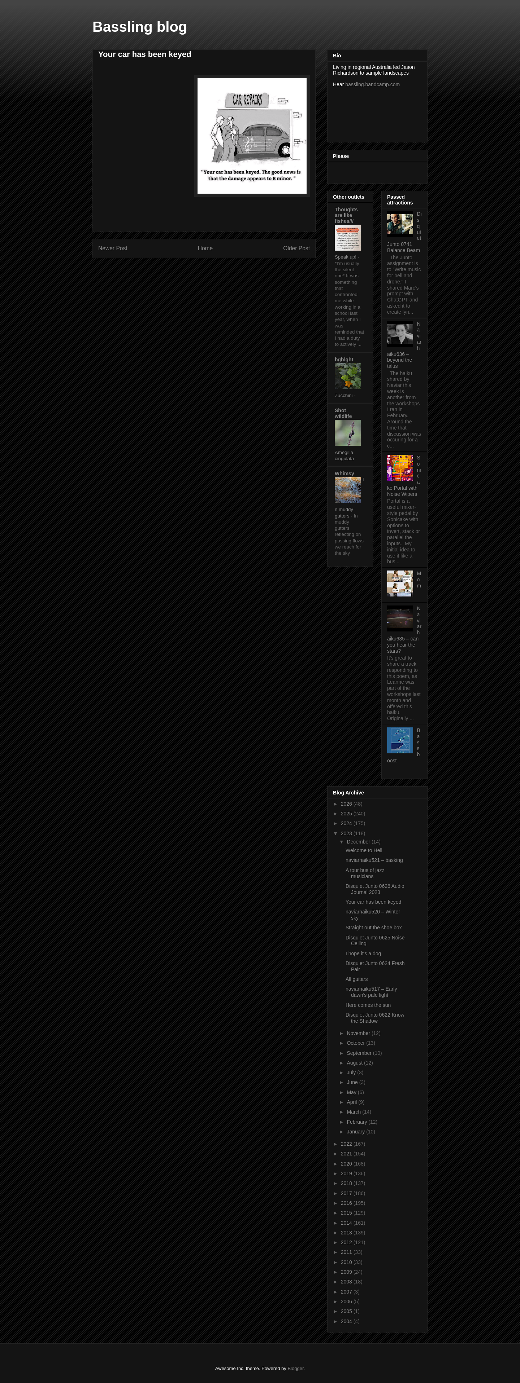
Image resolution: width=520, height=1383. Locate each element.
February (357, 1122)
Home (205, 248)
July (352, 1072)
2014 (347, 1223)
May (352, 1092)
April (352, 1102)
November (359, 1033)
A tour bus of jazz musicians (365, 873)
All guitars (357, 979)
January (356, 1132)
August (355, 1063)
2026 (347, 804)
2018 (347, 1183)
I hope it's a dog (363, 953)
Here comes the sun (368, 1005)
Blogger (295, 1368)
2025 (347, 813)
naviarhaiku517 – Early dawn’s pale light (371, 992)
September (360, 1053)
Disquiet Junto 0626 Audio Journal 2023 (375, 889)
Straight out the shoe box (374, 927)
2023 (347, 833)
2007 (347, 1292)
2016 (347, 1203)
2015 (347, 1213)
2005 (347, 1311)
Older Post (296, 248)
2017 (347, 1193)
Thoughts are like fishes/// (346, 215)
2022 (347, 1144)
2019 (347, 1173)
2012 (347, 1242)
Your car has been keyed (373, 902)
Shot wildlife (343, 413)
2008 (347, 1282)
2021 (347, 1154)
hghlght (344, 359)
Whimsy (344, 473)
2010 (347, 1262)
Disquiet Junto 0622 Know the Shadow (375, 1018)
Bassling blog (139, 27)
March (354, 1112)
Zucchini (344, 395)
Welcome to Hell (364, 850)
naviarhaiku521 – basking (374, 860)
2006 (347, 1301)
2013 (347, 1233)
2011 (347, 1252)
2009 (347, 1272)
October (356, 1043)
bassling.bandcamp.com (372, 84)
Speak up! (346, 257)
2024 (347, 823)
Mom (419, 580)
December (359, 842)
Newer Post (112, 248)
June (353, 1082)
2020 (347, 1164)
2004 (347, 1321)
